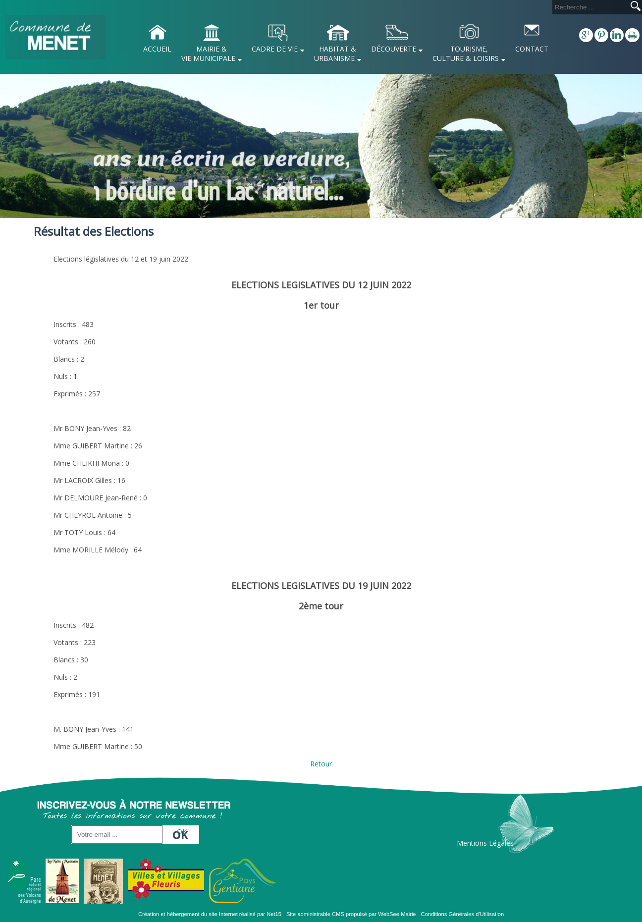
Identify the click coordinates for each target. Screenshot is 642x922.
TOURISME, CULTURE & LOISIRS (465, 53)
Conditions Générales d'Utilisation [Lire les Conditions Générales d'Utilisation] (462, 914)
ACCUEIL (157, 49)
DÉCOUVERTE (393, 49)
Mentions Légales (485, 843)
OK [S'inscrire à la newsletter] (182, 831)
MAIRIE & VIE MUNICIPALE (208, 53)
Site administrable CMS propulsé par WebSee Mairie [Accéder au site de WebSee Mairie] (351, 914)
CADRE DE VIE (275, 49)
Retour (321, 763)
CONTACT (531, 49)
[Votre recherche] (589, 7)
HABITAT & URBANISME (335, 53)
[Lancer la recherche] (635, 7)
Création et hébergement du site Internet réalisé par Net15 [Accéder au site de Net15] (209, 914)
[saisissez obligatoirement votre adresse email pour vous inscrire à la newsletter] (117, 834)
